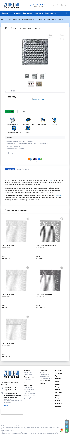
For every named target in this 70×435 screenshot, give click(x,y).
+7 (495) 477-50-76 (10, 388)
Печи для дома (16, 13)
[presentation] (12, 411)
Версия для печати (38, 99)
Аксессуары (39, 13)
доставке (17, 153)
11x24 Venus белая (8, 245)
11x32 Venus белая (8, 294)
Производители (50, 13)
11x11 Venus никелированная (46, 245)
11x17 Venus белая (8, 343)
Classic (50, 180)
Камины (5, 13)
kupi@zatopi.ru (7, 405)
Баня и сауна (27, 13)
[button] (40, 4)
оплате (24, 153)
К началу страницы (35, 421)
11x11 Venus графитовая (44, 294)
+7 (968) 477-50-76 (10, 390)
